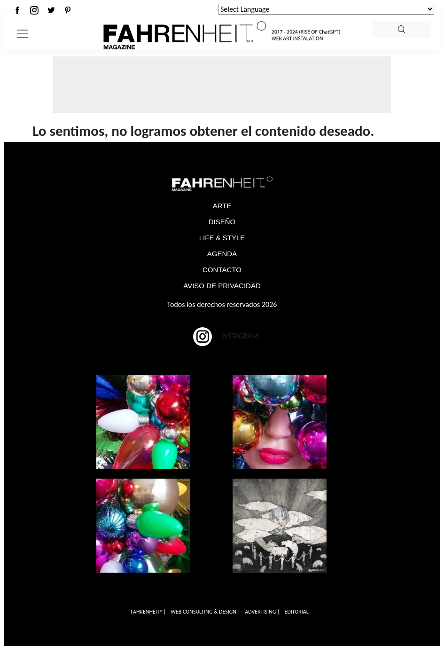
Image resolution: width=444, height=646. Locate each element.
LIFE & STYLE (222, 238)
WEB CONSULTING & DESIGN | (205, 611)
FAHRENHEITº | (148, 611)
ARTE (222, 206)
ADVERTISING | (262, 611)
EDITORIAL (297, 611)
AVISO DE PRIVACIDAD (221, 286)
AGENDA (222, 254)
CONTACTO (222, 270)
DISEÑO (222, 222)
